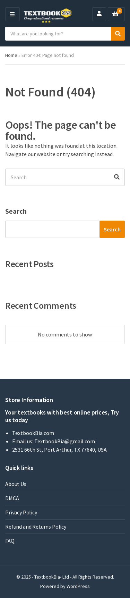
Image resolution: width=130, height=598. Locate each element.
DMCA (12, 498)
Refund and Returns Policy (35, 526)
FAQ (10, 540)
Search (16, 211)
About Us (15, 483)
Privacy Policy (21, 512)
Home (11, 55)
